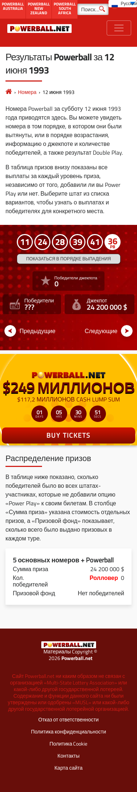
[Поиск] (93, 9)
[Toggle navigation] (119, 27)
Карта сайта (68, 768)
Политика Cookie (69, 743)
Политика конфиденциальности (68, 731)
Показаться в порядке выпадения (68, 258)
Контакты (68, 755)
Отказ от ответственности (68, 719)
